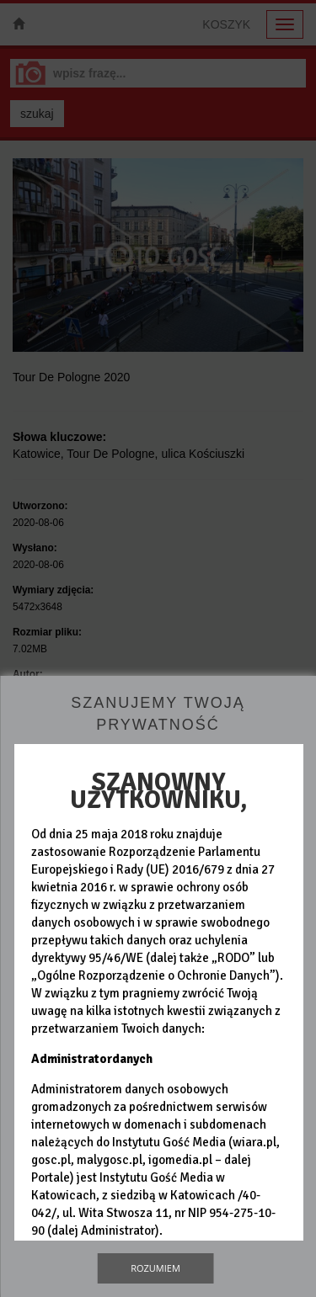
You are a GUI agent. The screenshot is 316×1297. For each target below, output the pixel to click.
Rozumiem (155, 1268)
